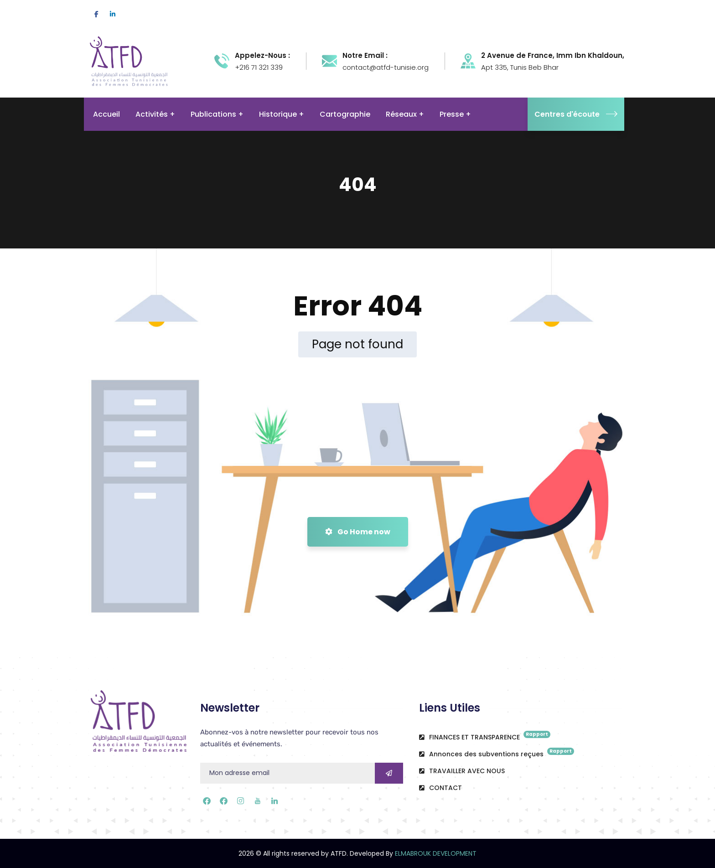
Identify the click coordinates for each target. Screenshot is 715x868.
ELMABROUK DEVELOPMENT (436, 853)
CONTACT (440, 787)
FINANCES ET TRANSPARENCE (484, 736)
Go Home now (357, 532)
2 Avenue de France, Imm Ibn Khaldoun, (552, 55)
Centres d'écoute (575, 114)
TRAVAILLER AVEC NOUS (462, 770)
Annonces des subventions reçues (496, 753)
